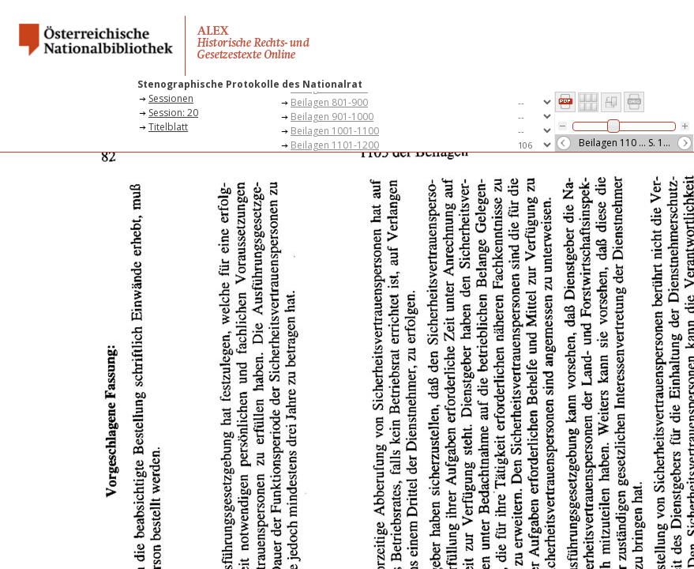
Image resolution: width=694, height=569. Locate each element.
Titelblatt (168, 127)
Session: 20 (173, 112)
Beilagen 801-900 (329, 102)
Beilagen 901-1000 (332, 116)
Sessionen (170, 98)
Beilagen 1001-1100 (335, 131)
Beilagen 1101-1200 (335, 145)
